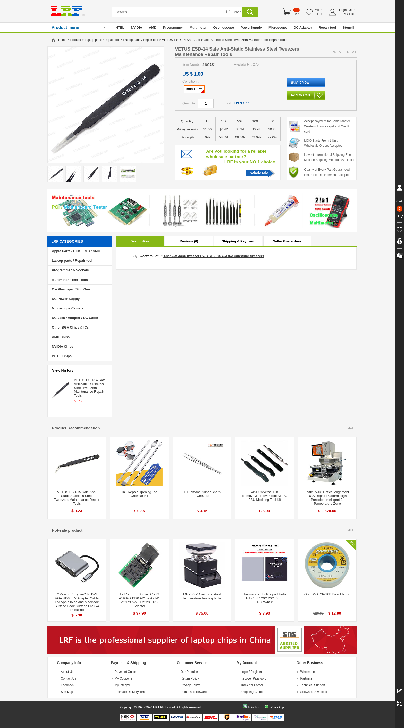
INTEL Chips (62, 356)
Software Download (313, 692)
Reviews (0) (189, 241)
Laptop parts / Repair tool (102, 40)
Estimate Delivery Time (130, 692)
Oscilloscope (223, 27)
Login (343, 10)
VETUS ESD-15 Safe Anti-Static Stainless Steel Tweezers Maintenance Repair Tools (76, 497)
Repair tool (327, 27)
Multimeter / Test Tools (70, 280)
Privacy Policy (190, 685)
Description (139, 241)
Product (75, 40)
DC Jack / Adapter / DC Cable (75, 318)
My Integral (122, 685)
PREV (336, 52)
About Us (67, 672)
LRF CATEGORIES (67, 241)
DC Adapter (303, 27)
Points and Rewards (194, 692)
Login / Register (251, 672)
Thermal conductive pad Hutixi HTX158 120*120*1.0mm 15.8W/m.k (264, 598)
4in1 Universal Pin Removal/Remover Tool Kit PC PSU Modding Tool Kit (264, 496)
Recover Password (253, 678)
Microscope (277, 27)
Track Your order (251, 685)
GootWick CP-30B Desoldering (327, 594)
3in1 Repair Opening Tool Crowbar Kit (139, 494)
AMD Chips (61, 337)
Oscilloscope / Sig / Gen (71, 289)
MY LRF (349, 14)
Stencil (348, 27)
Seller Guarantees (287, 241)
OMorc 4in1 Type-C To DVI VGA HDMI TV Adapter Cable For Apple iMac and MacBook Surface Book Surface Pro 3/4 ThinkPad (77, 602)
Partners (306, 678)
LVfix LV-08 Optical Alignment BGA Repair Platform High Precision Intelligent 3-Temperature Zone (327, 497)
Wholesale (259, 173)
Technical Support (312, 685)
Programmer (173, 27)
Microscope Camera (68, 308)
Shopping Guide (251, 692)
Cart (296, 14)
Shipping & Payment (238, 241)
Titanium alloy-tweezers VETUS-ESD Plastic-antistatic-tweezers (213, 256)
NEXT (352, 52)
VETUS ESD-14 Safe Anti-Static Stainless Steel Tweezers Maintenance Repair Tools (90, 387)
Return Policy (190, 678)
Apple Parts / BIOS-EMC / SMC (76, 251)
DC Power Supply (66, 299)
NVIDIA (136, 27)
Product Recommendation (76, 428)
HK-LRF (253, 707)
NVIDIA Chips (62, 346)
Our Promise (189, 672)
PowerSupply (251, 27)
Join (352, 10)
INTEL (119, 27)
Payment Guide (125, 672)
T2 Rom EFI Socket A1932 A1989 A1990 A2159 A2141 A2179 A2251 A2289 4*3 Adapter (139, 600)
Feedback (67, 685)
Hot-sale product (67, 530)
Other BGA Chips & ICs (70, 327)
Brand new (195, 90)
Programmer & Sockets (70, 270)
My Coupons (123, 678)
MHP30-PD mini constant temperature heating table (202, 596)
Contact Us (68, 678)
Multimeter (198, 27)
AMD (153, 27)
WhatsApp (277, 707)
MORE (352, 428)
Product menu (65, 27)
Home (62, 40)
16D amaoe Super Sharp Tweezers (202, 494)
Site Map (67, 692)
